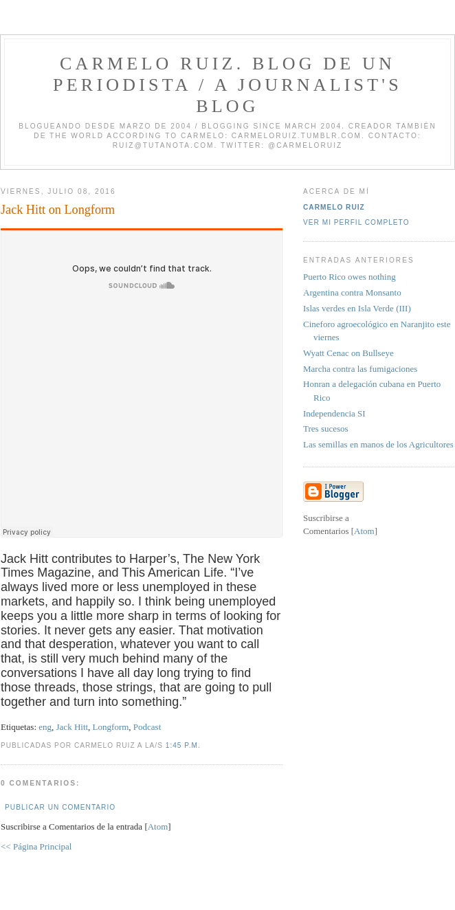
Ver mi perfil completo (356, 222)
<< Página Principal (36, 846)
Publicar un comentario (60, 807)
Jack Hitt (72, 727)
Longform (111, 727)
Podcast (147, 727)
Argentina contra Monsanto (352, 292)
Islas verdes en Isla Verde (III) (357, 308)
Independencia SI (334, 413)
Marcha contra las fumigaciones (360, 369)
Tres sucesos (325, 428)
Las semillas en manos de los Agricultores (378, 444)
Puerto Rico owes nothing (349, 276)
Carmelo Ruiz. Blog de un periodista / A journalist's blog (227, 85)
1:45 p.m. (183, 745)
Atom (158, 826)
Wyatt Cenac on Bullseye (348, 353)
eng (45, 727)
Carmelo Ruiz (334, 207)
